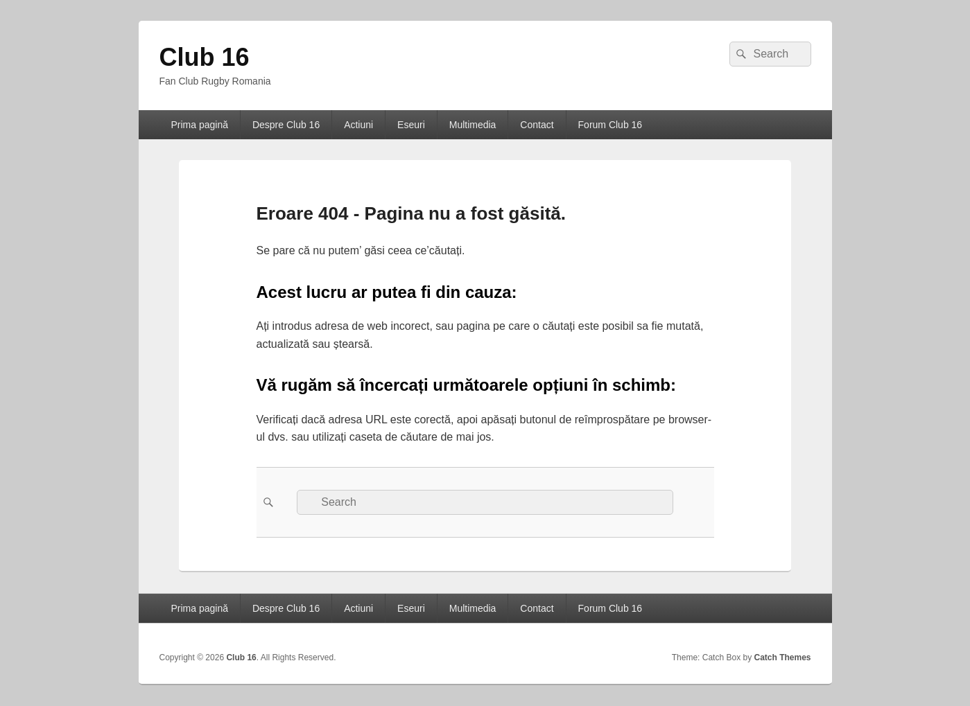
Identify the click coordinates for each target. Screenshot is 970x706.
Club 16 (204, 57)
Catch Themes (782, 657)
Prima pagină (199, 124)
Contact (536, 124)
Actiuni (358, 124)
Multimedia (472, 124)
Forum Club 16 (610, 124)
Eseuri (411, 124)
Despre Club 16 (286, 124)
